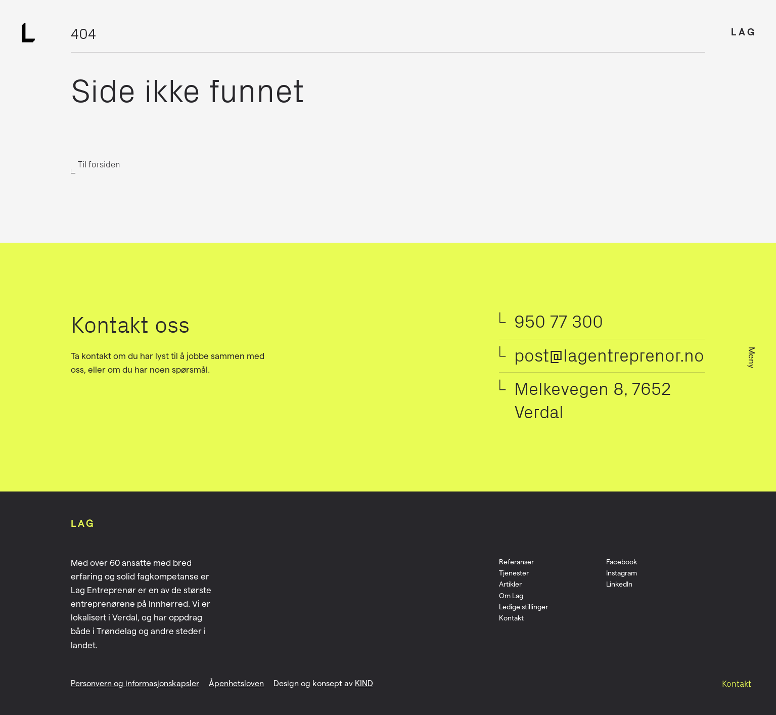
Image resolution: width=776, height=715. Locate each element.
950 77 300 (558, 321)
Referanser (516, 562)
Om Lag (511, 596)
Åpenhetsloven (236, 683)
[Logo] (28, 32)
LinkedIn (619, 584)
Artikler (510, 584)
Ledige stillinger (523, 607)
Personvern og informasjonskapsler (135, 683)
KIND (364, 683)
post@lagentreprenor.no (609, 355)
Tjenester (514, 573)
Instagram (621, 573)
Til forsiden (99, 164)
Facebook (621, 562)
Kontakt (736, 684)
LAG (744, 32)
